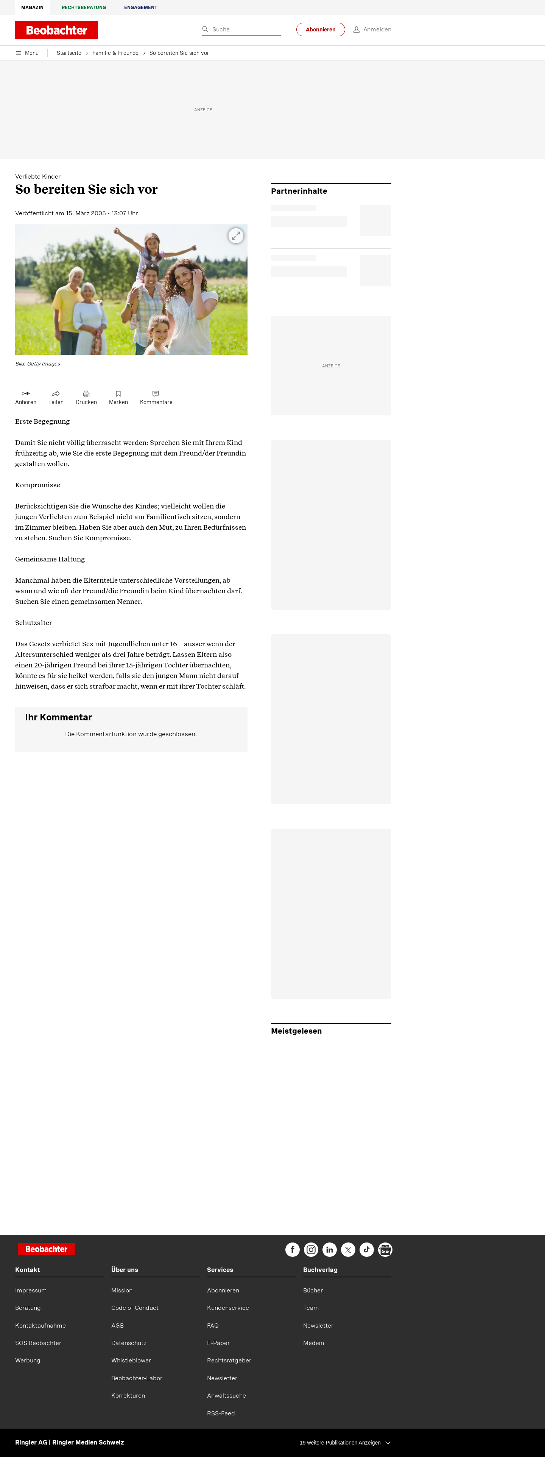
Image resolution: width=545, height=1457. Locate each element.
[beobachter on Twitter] (348, 1249)
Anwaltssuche (226, 1395)
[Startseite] (46, 1250)
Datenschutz (128, 1343)
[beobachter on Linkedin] (329, 1249)
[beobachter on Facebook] (292, 1249)
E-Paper (218, 1343)
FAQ (213, 1325)
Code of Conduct (135, 1307)
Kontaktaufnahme (40, 1325)
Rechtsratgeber (229, 1360)
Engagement (140, 7)
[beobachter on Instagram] (311, 1249)
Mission (121, 1290)
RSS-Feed (221, 1413)
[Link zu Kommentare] (156, 398)
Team (311, 1307)
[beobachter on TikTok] (367, 1249)
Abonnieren (321, 29)
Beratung (28, 1307)
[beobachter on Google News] (385, 1249)
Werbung (27, 1360)
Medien (313, 1343)
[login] (368, 29)
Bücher (313, 1290)
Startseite (69, 53)
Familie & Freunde (115, 53)
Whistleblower (131, 1360)
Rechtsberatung (84, 7)
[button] (131, 296)
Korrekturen (128, 1395)
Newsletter (222, 1378)
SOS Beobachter (38, 1343)
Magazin (32, 7)
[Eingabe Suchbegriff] (241, 30)
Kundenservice (228, 1307)
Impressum (31, 1290)
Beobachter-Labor (136, 1378)
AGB (117, 1325)
